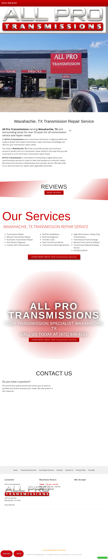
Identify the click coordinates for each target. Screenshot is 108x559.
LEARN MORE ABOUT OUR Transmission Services (54, 257)
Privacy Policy (81, 470)
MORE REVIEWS (54, 192)
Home (15, 470)
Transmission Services (28, 470)
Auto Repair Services (46, 470)
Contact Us (69, 470)
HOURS (6, 554)
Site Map (91, 470)
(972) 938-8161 (9, 3)
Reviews (59, 470)
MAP (18, 554)
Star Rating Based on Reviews (54, 550)
